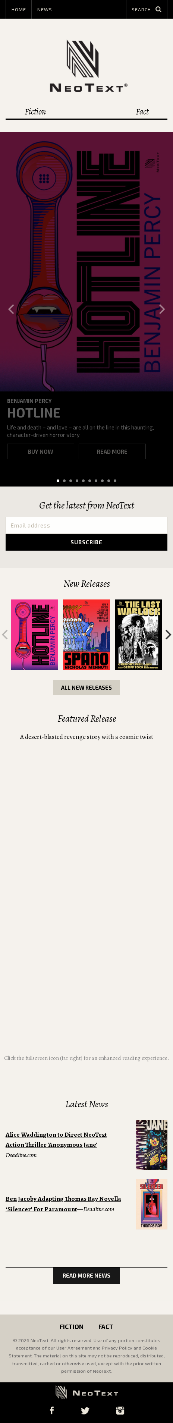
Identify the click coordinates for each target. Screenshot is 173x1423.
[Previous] (12, 309)
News (44, 9)
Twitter (85, 1410)
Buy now (40, 451)
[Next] (161, 309)
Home (19, 9)
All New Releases (86, 687)
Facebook (52, 1410)
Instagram (120, 1410)
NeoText (86, 65)
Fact (142, 111)
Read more (112, 451)
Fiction (35, 111)
